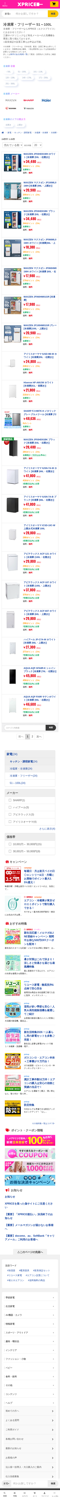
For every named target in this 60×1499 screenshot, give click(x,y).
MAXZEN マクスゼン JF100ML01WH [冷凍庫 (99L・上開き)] (40, 184)
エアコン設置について (38, 1275)
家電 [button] (8, 13)
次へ (39, 736)
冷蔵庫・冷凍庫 (41, 132)
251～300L (10, 84)
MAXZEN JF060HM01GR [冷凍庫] (39, 298)
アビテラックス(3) (23, 814)
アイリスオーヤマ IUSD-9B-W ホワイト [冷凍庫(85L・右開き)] (40, 355)
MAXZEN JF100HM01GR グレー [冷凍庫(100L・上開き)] (40, 327)
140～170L (27, 78)
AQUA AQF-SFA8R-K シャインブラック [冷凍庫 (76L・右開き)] (40, 670)
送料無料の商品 (37, 1280)
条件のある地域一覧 (19, 54)
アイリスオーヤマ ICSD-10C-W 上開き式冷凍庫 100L (39, 527)
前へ (21, 736)
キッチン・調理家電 (23, 132)
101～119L (38, 72)
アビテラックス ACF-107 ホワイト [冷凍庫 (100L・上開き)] (40, 584)
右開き (8, 125)
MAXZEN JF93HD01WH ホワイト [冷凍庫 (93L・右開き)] (40, 155)
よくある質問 (30, 1419)
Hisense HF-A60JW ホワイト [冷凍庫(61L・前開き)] (39, 384)
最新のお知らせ (30, 1447)
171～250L (43, 78)
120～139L (10, 78)
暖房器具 (24, 1270)
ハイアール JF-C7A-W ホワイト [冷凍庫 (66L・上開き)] (40, 641)
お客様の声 (30, 1456)
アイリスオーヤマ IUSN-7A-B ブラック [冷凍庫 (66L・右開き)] (40, 498)
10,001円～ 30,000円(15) (27, 844)
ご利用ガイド (30, 1428)
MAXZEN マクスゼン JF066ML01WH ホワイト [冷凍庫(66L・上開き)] (40, 242)
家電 (9, 132)
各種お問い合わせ (30, 1438)
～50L (8, 72)
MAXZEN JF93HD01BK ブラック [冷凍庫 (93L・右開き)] (39, 213)
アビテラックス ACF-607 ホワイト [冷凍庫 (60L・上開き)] (40, 612)
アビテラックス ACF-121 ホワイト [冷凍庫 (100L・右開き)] (40, 555)
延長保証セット (42, 1270)
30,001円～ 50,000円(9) (26, 851)
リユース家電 (15, 1275)
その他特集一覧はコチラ (43, 1123)
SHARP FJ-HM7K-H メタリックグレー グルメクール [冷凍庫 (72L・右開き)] (40, 414)
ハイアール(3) (21, 807)
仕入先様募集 (30, 1475)
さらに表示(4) (47, 828)
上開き (20, 125)
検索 (53, 13)
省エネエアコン (16, 1280)
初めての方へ (30, 1409)
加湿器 (11, 1270)
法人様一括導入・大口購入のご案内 (30, 1466)
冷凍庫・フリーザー (23, 776)
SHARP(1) (19, 800)
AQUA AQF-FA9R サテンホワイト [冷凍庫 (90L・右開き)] (40, 698)
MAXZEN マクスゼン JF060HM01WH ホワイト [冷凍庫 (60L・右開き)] (40, 271)
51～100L (22, 72)
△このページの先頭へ (30, 1252)
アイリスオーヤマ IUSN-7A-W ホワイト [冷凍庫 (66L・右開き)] (40, 470)
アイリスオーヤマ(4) (25, 821)
